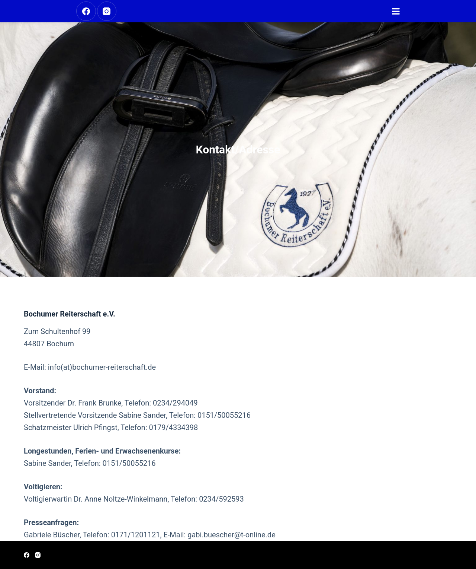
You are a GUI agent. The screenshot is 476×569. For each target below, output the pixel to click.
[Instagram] (107, 11)
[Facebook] (86, 11)
